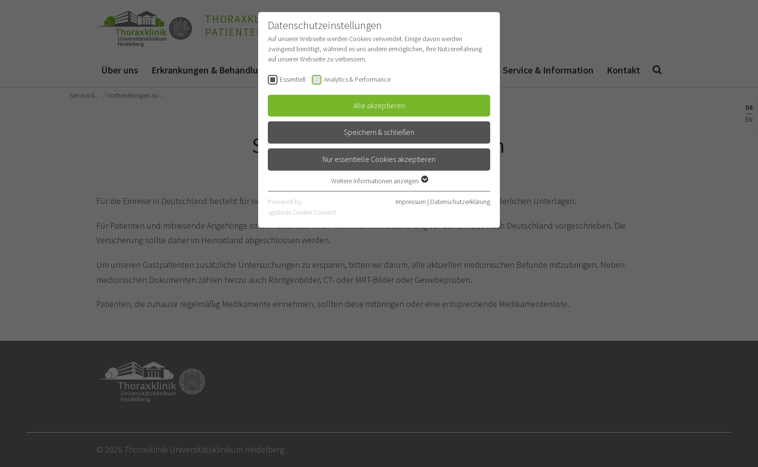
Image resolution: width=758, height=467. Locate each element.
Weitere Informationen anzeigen (379, 180)
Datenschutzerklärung (460, 201)
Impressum (410, 201)
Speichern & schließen (379, 132)
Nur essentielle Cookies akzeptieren (379, 159)
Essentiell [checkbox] (293, 79)
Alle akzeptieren (379, 105)
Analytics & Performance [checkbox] (357, 79)
